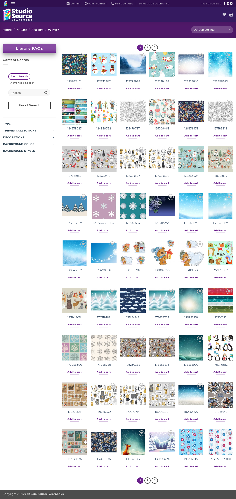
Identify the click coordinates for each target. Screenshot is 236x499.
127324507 (133, 175)
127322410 (103, 175)
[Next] (155, 48)
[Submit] (46, 92)
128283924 (191, 175)
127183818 (220, 128)
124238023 (74, 128)
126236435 (191, 128)
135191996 (133, 270)
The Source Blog (211, 3)
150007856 (162, 270)
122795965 (133, 81)
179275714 (133, 411)
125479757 (133, 128)
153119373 (191, 270)
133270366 (103, 270)
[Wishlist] (224, 15)
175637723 (162, 317)
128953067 (74, 223)
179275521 (74, 411)
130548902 (74, 270)
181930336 (74, 459)
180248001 (162, 411)
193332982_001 (220, 459)
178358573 (162, 364)
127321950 (74, 175)
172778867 (220, 270)
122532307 (104, 81)
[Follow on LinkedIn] (231, 3)
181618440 (220, 411)
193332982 (191, 459)
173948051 (74, 317)
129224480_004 (103, 223)
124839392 (103, 128)
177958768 (103, 364)
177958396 (74, 364)
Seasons (37, 30)
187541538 (133, 459)
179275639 (103, 411)
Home (7, 30)
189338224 (162, 459)
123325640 (191, 81)
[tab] (19, 76)
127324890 (162, 175)
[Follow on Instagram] (228, 3)
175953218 (191, 317)
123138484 (162, 81)
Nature (21, 30)
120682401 (74, 81)
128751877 (220, 175)
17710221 (220, 317)
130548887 (220, 223)
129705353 (162, 223)
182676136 (104, 459)
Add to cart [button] (74, 88)
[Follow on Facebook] (224, 3)
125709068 (162, 128)
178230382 (133, 364)
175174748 (133, 317)
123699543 (220, 81)
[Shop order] (212, 29)
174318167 (103, 317)
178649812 (220, 364)
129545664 (133, 223)
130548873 (191, 223)
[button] (13, 3)
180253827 (191, 411)
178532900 (191, 364)
